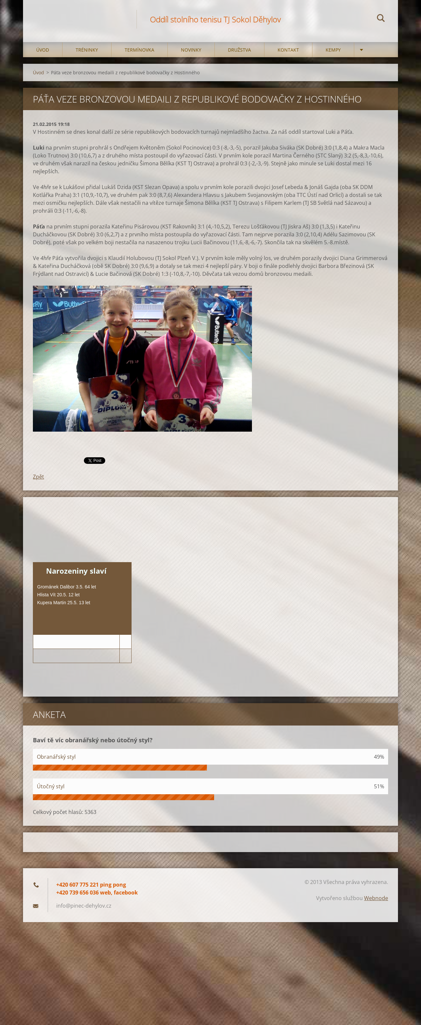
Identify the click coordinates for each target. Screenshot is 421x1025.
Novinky (191, 50)
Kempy (333, 50)
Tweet (91, 460)
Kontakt (288, 50)
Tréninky (87, 50)
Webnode (376, 898)
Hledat (381, 19)
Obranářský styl (56, 756)
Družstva (239, 50)
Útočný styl (50, 786)
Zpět (38, 476)
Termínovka (139, 50)
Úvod (42, 50)
